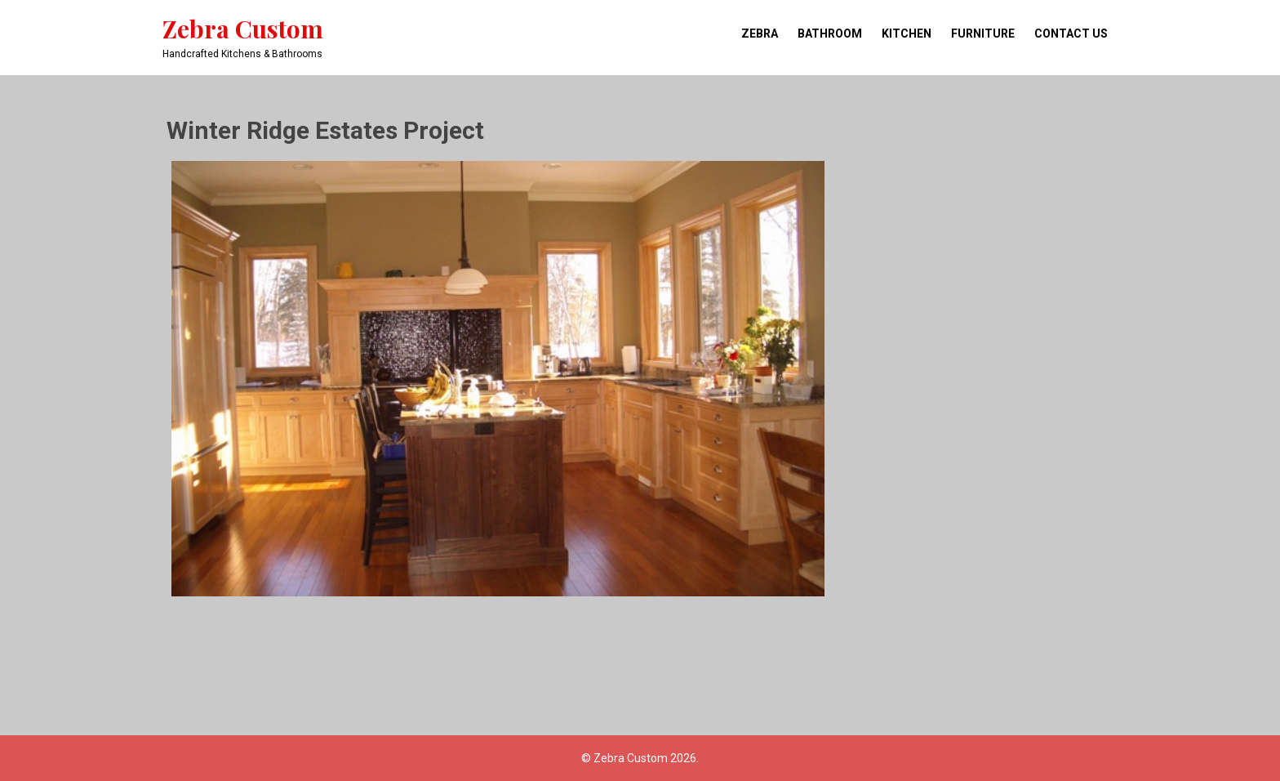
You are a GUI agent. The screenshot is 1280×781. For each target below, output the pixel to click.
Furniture (983, 33)
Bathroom (830, 33)
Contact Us (1071, 33)
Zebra (759, 33)
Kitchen (906, 33)
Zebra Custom (242, 28)
